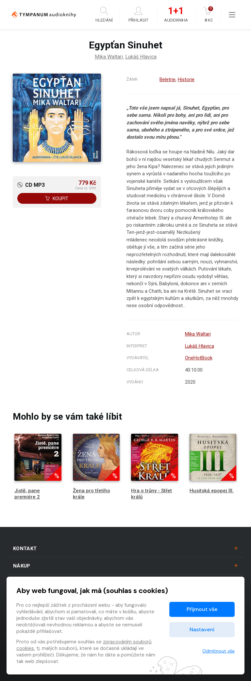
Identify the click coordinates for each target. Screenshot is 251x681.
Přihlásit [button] (138, 14)
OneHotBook (198, 358)
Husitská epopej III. (212, 491)
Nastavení (202, 629)
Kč (208, 14)
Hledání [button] (104, 14)
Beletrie (167, 79)
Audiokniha (176, 14)
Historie (186, 79)
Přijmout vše (202, 609)
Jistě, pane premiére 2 (27, 494)
